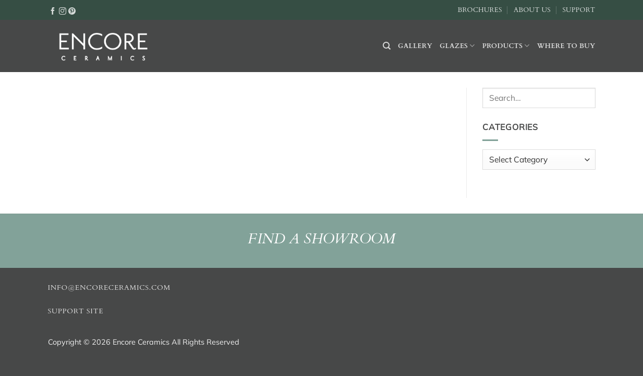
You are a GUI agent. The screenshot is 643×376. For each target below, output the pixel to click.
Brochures (480, 10)
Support (578, 10)
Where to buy (566, 46)
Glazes (457, 46)
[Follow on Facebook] (52, 10)
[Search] (387, 46)
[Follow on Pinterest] (72, 10)
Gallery (415, 46)
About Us (532, 10)
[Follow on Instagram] (62, 10)
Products (506, 46)
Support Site (76, 311)
